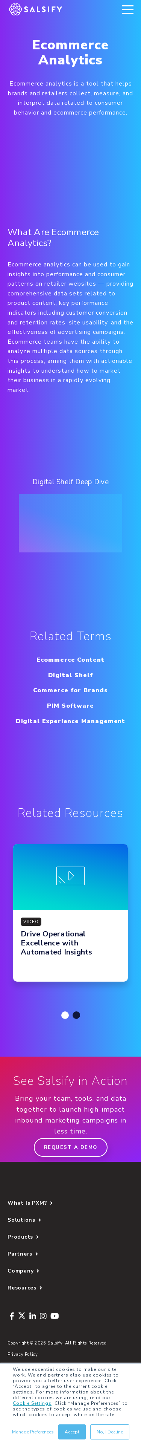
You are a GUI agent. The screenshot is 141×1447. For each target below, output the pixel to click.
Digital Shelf (70, 675)
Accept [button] (72, 1432)
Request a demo (70, 1147)
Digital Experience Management (71, 721)
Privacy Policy (23, 1354)
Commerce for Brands (70, 690)
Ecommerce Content (70, 660)
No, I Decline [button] (110, 1432)
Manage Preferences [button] (33, 1432)
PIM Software (70, 706)
